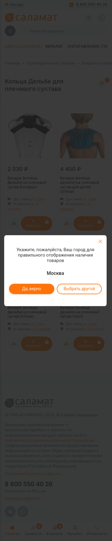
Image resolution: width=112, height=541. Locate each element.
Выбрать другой (79, 288)
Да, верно (31, 288)
